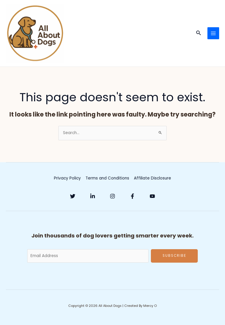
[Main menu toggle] (213, 33)
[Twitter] (72, 196)
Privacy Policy (67, 178)
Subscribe (174, 255)
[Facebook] (132, 196)
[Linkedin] (92, 196)
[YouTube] (152, 196)
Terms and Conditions (107, 178)
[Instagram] (112, 196)
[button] (198, 33)
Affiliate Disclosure (152, 178)
